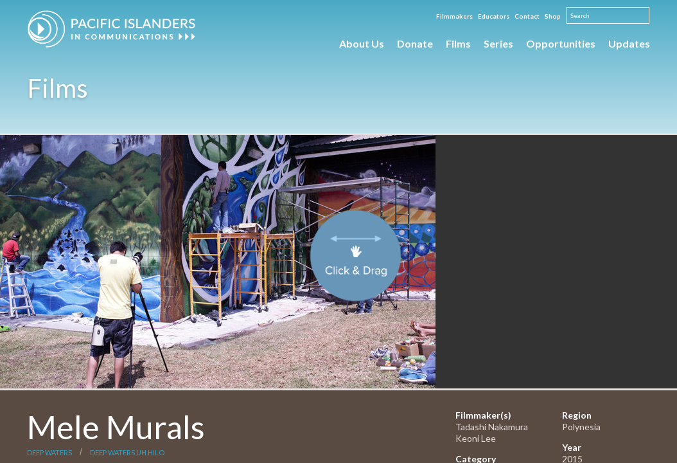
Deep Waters (49, 452)
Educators (493, 16)
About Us (361, 43)
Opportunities (560, 43)
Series (498, 43)
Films (458, 43)
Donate (415, 43)
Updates (629, 43)
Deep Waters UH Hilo (127, 452)
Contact (527, 16)
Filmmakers (454, 16)
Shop (553, 16)
